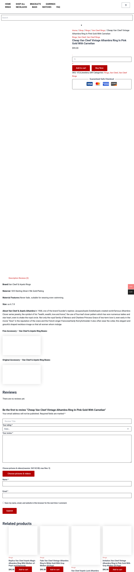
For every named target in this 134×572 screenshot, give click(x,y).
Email (5, 377)
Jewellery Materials (55, 502)
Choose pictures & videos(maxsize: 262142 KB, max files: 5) (26, 354)
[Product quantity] (101, 59)
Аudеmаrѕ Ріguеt (10, 543)
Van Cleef (82, 37)
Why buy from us (54, 509)
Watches (46, 7)
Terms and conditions (56, 546)
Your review (8, 319)
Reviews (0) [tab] (24, 164)
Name (6, 366)
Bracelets (35, 4)
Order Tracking (53, 526)
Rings (8, 7)
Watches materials (55, 499)
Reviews (51, 519)
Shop (81, 30)
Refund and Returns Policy (58, 556)
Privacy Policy (53, 549)
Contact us (52, 513)
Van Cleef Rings (100, 30)
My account (52, 523)
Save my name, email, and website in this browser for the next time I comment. (36, 389)
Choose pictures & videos (19, 359)
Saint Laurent (9, 540)
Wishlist (51, 530)
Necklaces (21, 7)
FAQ (58, 7)
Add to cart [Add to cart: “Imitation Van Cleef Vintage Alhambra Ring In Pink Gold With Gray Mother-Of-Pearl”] (118, 456)
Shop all (20, 4)
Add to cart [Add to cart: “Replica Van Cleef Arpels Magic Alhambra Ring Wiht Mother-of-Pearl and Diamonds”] (24, 456)
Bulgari (6, 523)
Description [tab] (14, 164)
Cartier (6, 526)
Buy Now (99, 68)
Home (75, 30)
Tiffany (6, 530)
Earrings (50, 4)
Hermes (7, 537)
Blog (50, 516)
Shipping (51, 553)
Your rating (7, 311)
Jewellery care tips (55, 506)
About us (51, 542)
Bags (34, 7)
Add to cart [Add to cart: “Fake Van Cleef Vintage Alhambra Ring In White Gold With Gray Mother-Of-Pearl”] (55, 456)
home (8, 4)
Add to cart (81, 68)
